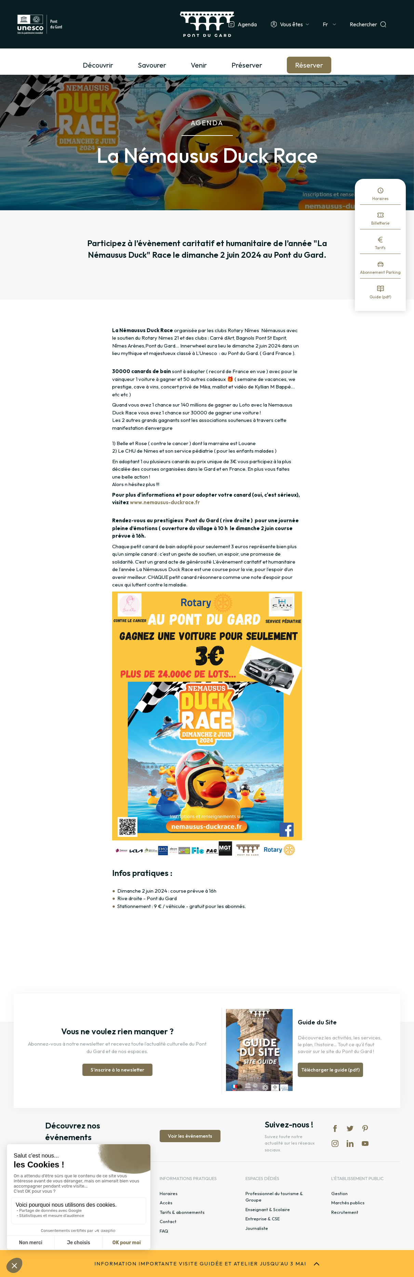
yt (365, 1143)
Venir (199, 65)
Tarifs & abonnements (182, 1212)
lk (350, 1143)
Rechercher (363, 24)
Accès (166, 1202)
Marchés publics (347, 1202)
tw (350, 1128)
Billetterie (380, 223)
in (335, 1143)
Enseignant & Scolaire (267, 1209)
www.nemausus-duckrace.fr (165, 502)
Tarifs (380, 247)
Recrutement (344, 1212)
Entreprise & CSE (262, 1218)
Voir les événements (190, 1136)
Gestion (339, 1193)
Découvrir (98, 65)
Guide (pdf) (380, 296)
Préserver (246, 65)
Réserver (309, 65)
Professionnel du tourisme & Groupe (274, 1197)
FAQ (164, 1231)
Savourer (152, 65)
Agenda (247, 24)
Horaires (380, 198)
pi (365, 1128)
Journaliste (256, 1228)
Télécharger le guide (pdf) (330, 1070)
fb (335, 1128)
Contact (168, 1221)
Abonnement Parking (380, 272)
